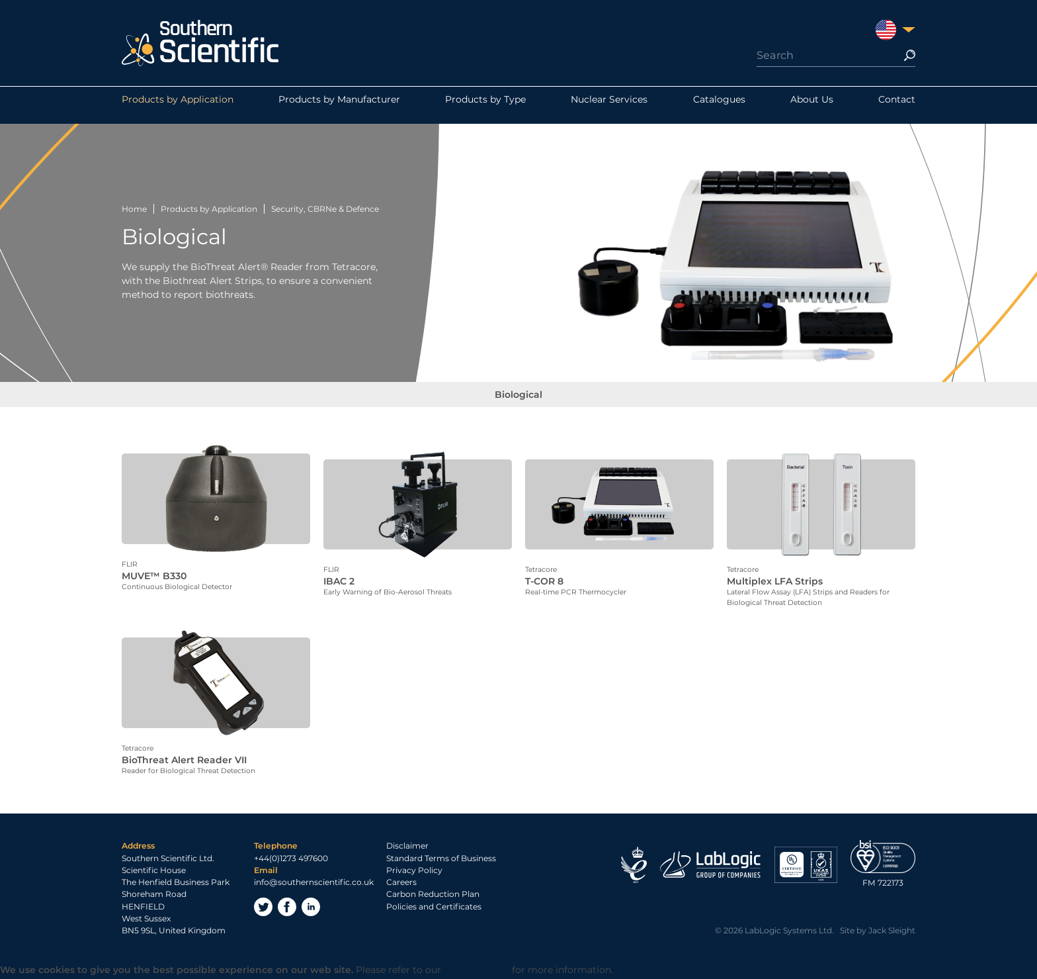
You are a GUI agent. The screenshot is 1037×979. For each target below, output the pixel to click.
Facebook (287, 909)
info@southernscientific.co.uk (314, 884)
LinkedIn (311, 909)
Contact (896, 105)
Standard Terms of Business (441, 859)
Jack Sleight (891, 932)
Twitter (263, 909)
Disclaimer (407, 848)
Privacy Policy (414, 871)
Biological (518, 400)
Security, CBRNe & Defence (325, 209)
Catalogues (719, 105)
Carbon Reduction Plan (432, 896)
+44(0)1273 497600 (291, 859)
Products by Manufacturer (339, 105)
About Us (811, 105)
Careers (401, 884)
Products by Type (485, 105)
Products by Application (177, 105)
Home (134, 209)
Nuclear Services (609, 105)
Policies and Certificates (433, 908)
